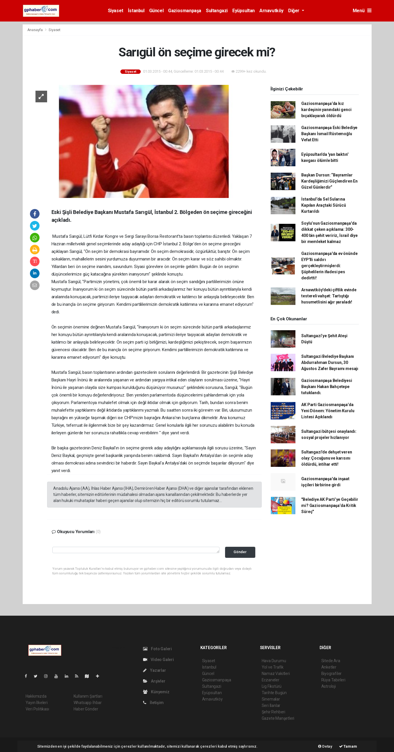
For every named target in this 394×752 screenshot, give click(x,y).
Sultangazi (217, 10)
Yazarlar (154, 670)
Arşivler (154, 681)
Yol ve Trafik (273, 667)
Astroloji (328, 686)
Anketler (328, 667)
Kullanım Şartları (88, 696)
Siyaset (115, 10)
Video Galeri (158, 659)
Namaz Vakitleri (276, 673)
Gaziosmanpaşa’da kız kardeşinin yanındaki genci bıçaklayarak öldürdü (326, 109)
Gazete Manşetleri (278, 718)
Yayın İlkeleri (37, 702)
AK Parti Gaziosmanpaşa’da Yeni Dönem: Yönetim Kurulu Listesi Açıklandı (327, 410)
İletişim (153, 702)
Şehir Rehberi (274, 712)
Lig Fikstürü (272, 686)
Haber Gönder (86, 709)
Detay (325, 746)
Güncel (156, 10)
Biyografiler (331, 673)
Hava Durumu (274, 660)
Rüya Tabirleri (333, 680)
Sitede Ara (330, 660)
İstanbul (136, 10)
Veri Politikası (37, 709)
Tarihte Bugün (274, 692)
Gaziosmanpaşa (184, 10)
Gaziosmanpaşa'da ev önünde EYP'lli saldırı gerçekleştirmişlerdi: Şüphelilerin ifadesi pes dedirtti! (329, 265)
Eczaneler (270, 680)
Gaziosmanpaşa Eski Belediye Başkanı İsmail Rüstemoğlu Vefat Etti (329, 133)
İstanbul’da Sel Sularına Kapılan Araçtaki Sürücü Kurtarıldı (323, 205)
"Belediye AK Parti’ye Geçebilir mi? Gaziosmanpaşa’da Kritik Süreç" (329, 505)
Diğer (294, 10)
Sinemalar (271, 699)
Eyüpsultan (243, 10)
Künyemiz (156, 692)
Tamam (348, 746)
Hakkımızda (36, 696)
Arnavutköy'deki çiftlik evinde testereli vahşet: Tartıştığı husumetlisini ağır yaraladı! (328, 295)
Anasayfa (35, 30)
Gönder (240, 552)
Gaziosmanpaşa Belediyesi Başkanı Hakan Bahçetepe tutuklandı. (326, 386)
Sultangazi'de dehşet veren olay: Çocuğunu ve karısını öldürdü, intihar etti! (326, 458)
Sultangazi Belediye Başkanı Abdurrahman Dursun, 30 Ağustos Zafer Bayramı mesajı (329, 362)
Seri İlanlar (271, 705)
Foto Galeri (157, 648)
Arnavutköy (271, 10)
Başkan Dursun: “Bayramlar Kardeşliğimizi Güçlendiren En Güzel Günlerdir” (329, 181)
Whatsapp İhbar (88, 702)
